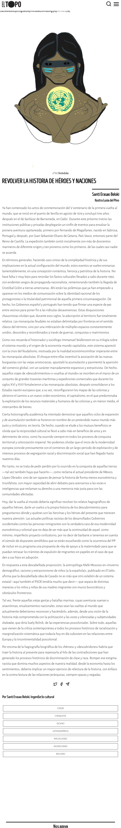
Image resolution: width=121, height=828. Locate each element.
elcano (60, 723)
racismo (60, 753)
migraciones (60, 746)
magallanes (60, 738)
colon (60, 708)
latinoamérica (61, 731)
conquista (60, 715)
